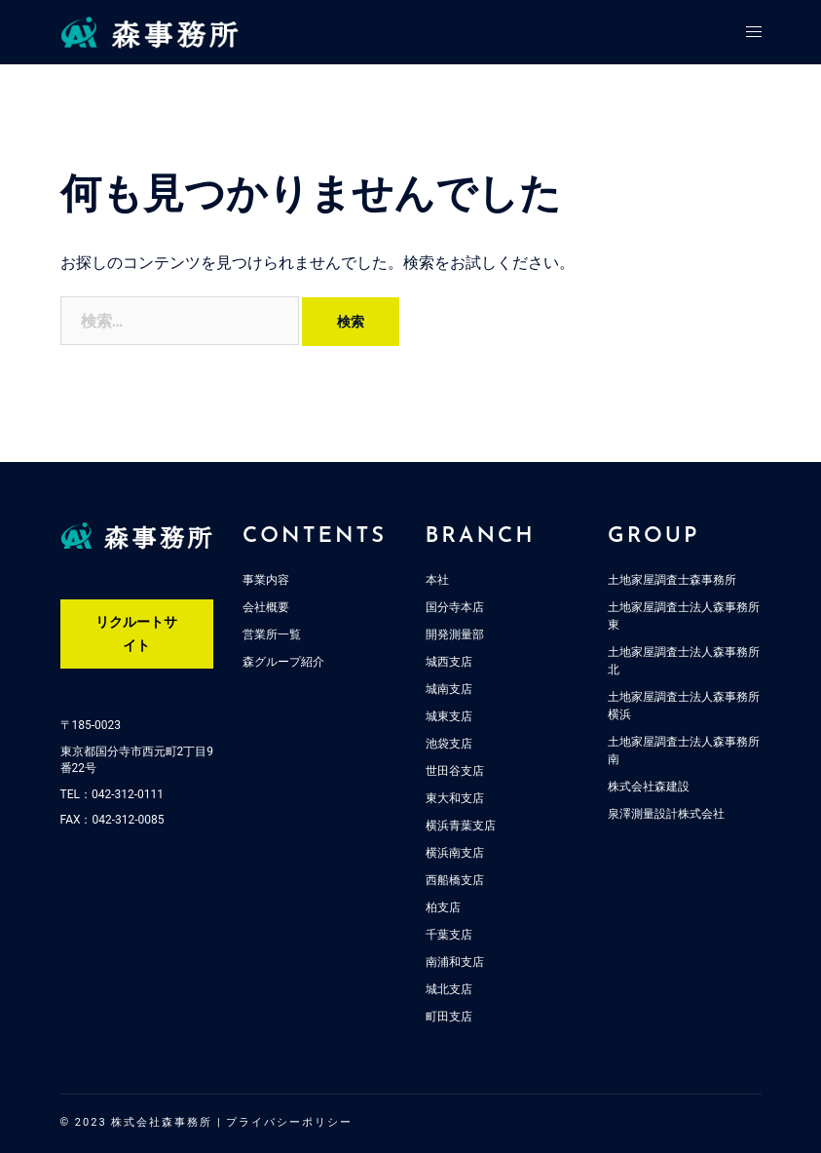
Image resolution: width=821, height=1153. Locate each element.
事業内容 (266, 580)
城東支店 (449, 716)
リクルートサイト (136, 633)
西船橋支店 (455, 880)
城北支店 (449, 989)
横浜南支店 (455, 853)
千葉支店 (449, 935)
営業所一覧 (272, 634)
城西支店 (449, 662)
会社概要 (266, 607)
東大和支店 (455, 798)
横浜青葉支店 (461, 825)
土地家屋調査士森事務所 (672, 580)
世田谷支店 (455, 771)
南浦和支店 (455, 962)
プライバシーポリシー (289, 1122)
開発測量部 (455, 634)
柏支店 (443, 907)
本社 (437, 580)
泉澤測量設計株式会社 (666, 814)
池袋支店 (449, 743)
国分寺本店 (455, 607)
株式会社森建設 (649, 786)
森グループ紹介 (283, 662)
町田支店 (449, 1016)
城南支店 (449, 689)
